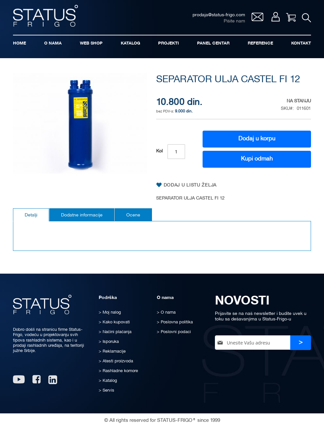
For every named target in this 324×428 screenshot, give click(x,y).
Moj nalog (275, 16)
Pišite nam (234, 21)
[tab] (31, 214)
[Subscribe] (300, 342)
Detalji (31, 215)
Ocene (133, 215)
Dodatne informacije (82, 215)
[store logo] (45, 16)
